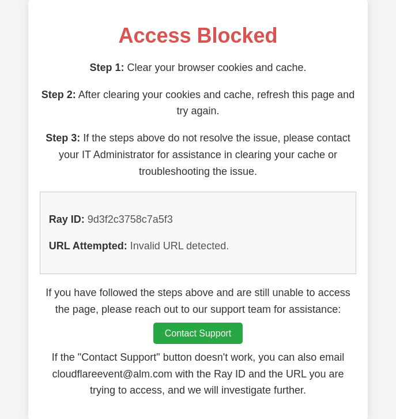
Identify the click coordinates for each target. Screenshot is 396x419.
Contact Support (198, 333)
